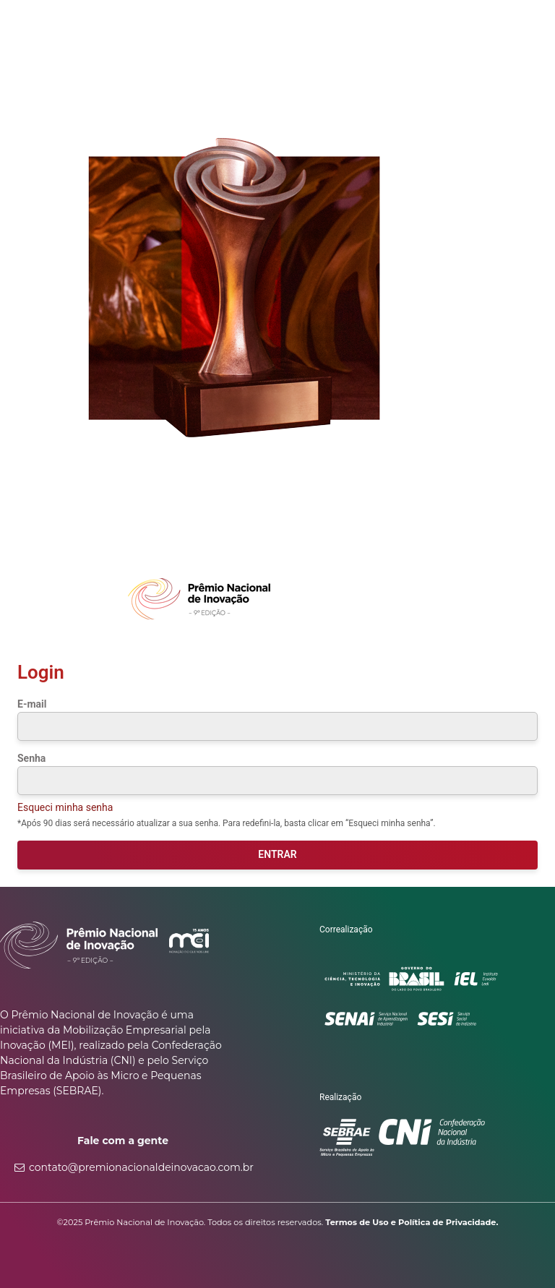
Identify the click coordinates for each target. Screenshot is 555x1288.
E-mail (31, 704)
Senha (31, 758)
